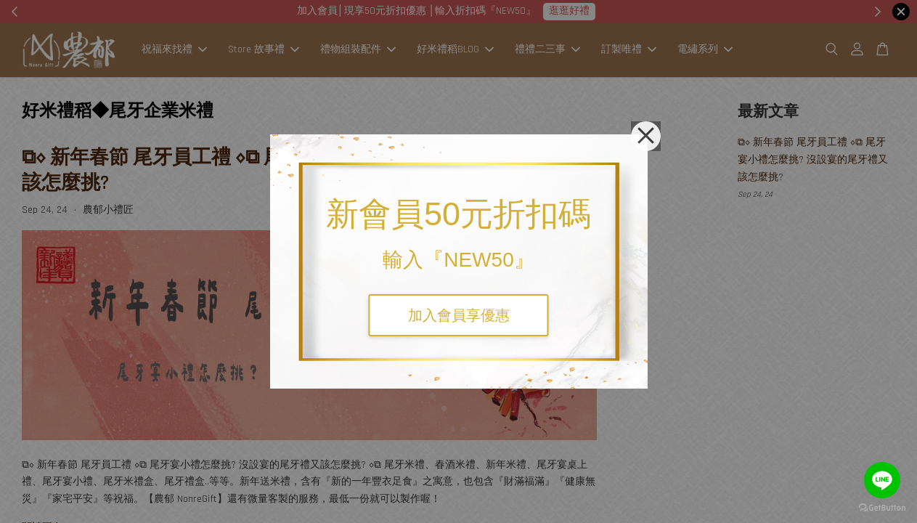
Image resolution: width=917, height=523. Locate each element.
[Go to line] (882, 480)
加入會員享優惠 (459, 315)
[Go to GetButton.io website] (882, 508)
